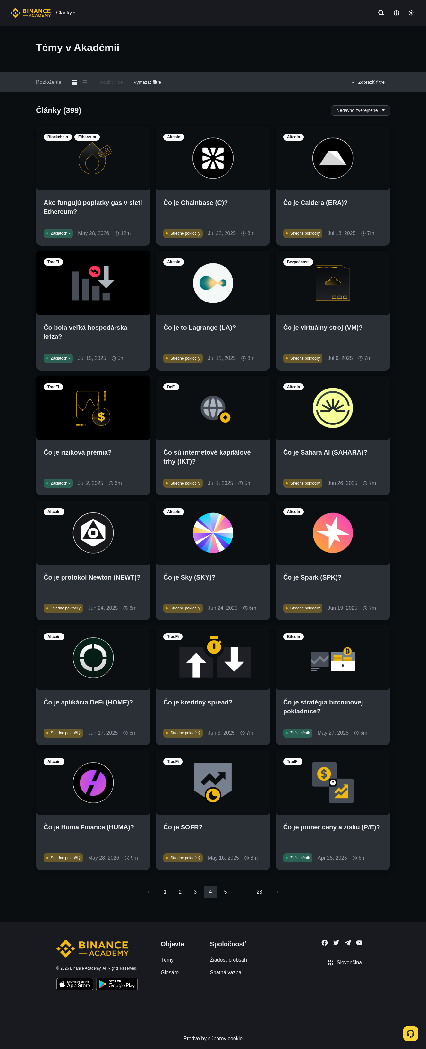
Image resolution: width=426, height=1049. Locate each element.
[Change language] (396, 13)
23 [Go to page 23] (259, 892)
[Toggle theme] (411, 12)
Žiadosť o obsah (228, 960)
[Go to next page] (277, 892)
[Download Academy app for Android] (117, 985)
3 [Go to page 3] (195, 892)
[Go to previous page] (149, 892)
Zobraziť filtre (367, 82)
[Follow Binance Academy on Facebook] (324, 943)
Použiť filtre (111, 82)
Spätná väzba (225, 972)
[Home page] (30, 13)
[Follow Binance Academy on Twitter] (336, 942)
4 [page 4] (210, 892)
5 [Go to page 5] (225, 892)
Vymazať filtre (147, 82)
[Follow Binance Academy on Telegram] (348, 943)
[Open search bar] (379, 13)
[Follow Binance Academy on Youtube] (359, 942)
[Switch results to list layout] (84, 82)
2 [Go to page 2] (180, 892)
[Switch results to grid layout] (74, 82)
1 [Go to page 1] (165, 892)
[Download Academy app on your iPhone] (74, 985)
